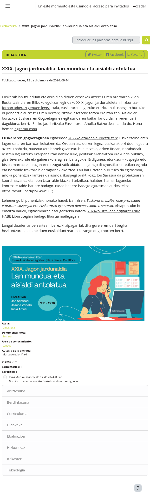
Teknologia (16, 470)
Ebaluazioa (16, 436)
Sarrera (7, 336)
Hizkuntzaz (16, 447)
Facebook (115, 54)
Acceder (139, 6)
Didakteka (8, 26)
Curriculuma (17, 413)
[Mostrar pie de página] (138, 488)
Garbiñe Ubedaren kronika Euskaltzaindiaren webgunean (44, 381)
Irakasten (14, 458)
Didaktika (14, 424)
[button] (26, 6)
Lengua (7, 345)
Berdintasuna (18, 402)
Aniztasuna (16, 390)
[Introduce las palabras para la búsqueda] (106, 40)
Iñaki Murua (16, 377)
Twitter (95, 54)
